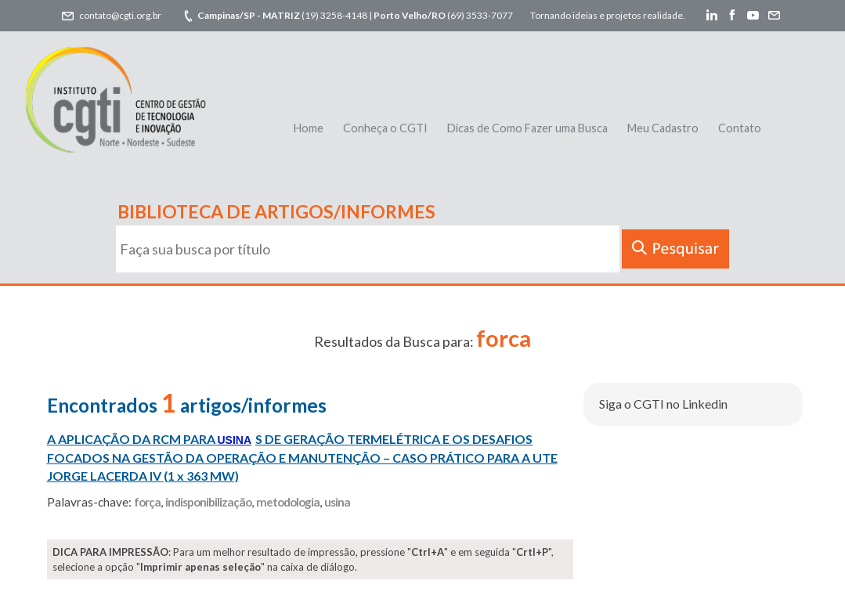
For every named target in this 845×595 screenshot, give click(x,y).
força (147, 502)
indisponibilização (208, 502)
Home (308, 128)
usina (337, 502)
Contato (739, 128)
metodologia (288, 502)
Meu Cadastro (663, 128)
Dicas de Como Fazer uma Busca (527, 128)
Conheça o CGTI (385, 128)
